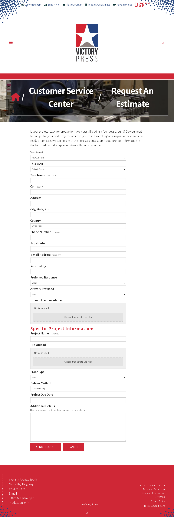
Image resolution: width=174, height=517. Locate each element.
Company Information (153, 493)
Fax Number (38, 243)
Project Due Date (41, 394)
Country (35, 220)
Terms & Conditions (154, 506)
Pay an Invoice (124, 4)
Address (35, 197)
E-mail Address (40, 254)
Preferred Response (43, 277)
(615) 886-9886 (144, 5)
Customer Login (32, 4)
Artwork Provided (42, 288)
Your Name (38, 175)
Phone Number (40, 232)
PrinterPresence (2, 496)
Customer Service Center (152, 485)
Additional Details (42, 406)
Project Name (39, 333)
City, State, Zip (39, 209)
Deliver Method (40, 383)
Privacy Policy (157, 501)
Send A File (53, 4)
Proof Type (37, 371)
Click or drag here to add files (78, 317)
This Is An (36, 163)
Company (36, 186)
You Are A (36, 152)
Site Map (160, 496)
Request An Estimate (99, 4)
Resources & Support (154, 489)
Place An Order (74, 4)
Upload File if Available (46, 300)
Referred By (38, 266)
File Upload (38, 344)
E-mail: (13, 493)
